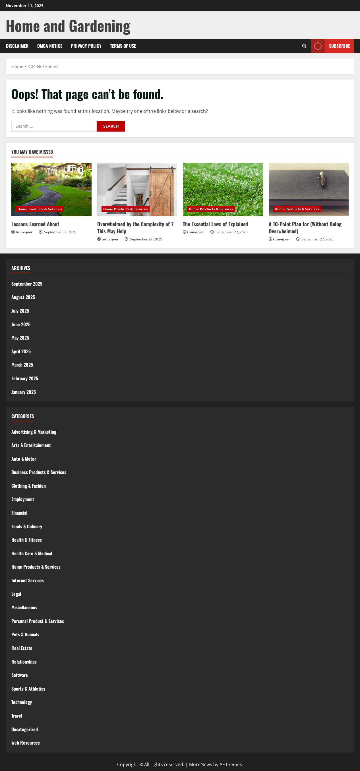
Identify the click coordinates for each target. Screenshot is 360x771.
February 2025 (24, 378)
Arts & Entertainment (31, 445)
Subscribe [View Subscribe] (330, 46)
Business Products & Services (38, 472)
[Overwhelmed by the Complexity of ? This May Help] (137, 189)
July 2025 (20, 310)
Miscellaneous (24, 607)
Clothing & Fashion (28, 485)
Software (19, 675)
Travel (16, 715)
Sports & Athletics (28, 688)
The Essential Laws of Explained (215, 224)
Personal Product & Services (37, 621)
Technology (21, 702)
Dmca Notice (49, 45)
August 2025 (23, 297)
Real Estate (21, 648)
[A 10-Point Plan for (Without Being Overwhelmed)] (309, 189)
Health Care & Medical (31, 553)
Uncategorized (24, 729)
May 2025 (20, 337)
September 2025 (26, 283)
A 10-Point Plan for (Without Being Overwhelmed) (305, 227)
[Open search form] (304, 45)
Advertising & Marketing (33, 431)
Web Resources (25, 742)
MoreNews (200, 764)
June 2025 (20, 324)
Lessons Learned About (35, 224)
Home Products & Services (39, 209)
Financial (19, 512)
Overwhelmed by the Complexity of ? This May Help (135, 227)
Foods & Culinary (26, 526)
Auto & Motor (23, 458)
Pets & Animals (25, 634)
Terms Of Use (123, 45)
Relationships (24, 661)
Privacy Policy (86, 45)
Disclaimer (17, 45)
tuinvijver (24, 232)
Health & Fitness (26, 539)
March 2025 (22, 364)
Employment (22, 499)
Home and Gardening (68, 25)
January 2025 (23, 391)
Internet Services (27, 580)
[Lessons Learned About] (51, 189)
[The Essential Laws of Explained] (223, 189)
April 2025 (21, 351)
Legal (16, 594)
